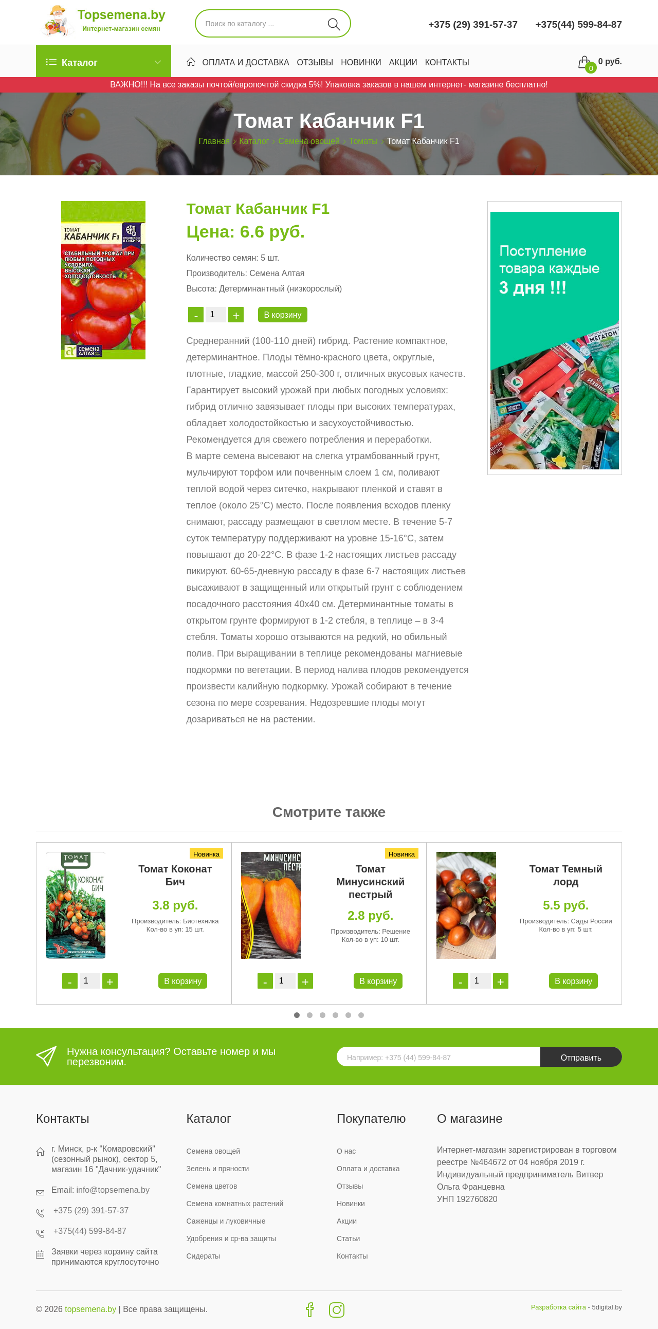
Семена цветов (212, 1186)
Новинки (361, 62)
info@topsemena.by (113, 1190)
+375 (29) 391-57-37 (473, 24)
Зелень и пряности (218, 1168)
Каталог (254, 141)
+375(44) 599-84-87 (577, 24)
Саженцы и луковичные (226, 1221)
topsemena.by (91, 1309)
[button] (297, 1015)
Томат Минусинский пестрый (370, 881)
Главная (214, 141)
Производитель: (216, 273)
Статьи (348, 1238)
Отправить (581, 1057)
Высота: (201, 288)
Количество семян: (222, 257)
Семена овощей (308, 141)
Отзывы (315, 62)
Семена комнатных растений (235, 1203)
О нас (346, 1151)
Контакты (447, 62)
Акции (403, 62)
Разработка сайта (558, 1307)
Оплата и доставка (246, 62)
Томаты (363, 141)
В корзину (282, 315)
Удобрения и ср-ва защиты (232, 1238)
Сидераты (204, 1256)
